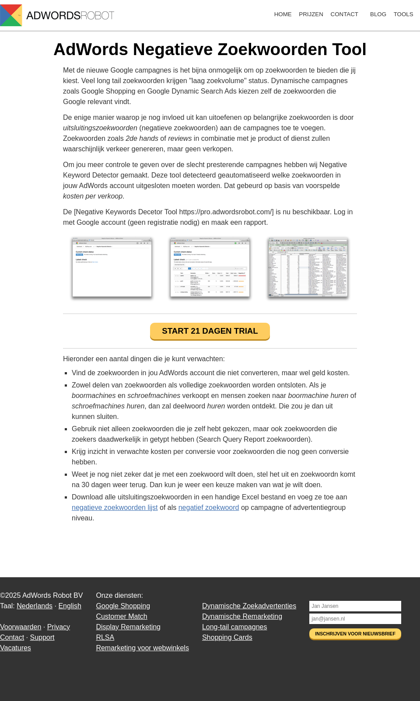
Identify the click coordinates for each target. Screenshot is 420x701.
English (69, 606)
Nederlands (34, 606)
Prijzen (311, 14)
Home (283, 14)
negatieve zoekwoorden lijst (115, 507)
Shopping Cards (227, 637)
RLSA (105, 637)
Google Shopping (123, 606)
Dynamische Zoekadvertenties (249, 606)
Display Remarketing (128, 627)
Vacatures (15, 648)
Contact (344, 14)
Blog (378, 14)
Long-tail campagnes (234, 627)
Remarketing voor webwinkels (142, 648)
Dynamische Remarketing (242, 616)
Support (42, 637)
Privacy (58, 627)
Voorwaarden (20, 627)
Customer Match (121, 616)
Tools (403, 14)
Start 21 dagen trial (210, 330)
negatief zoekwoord (208, 507)
